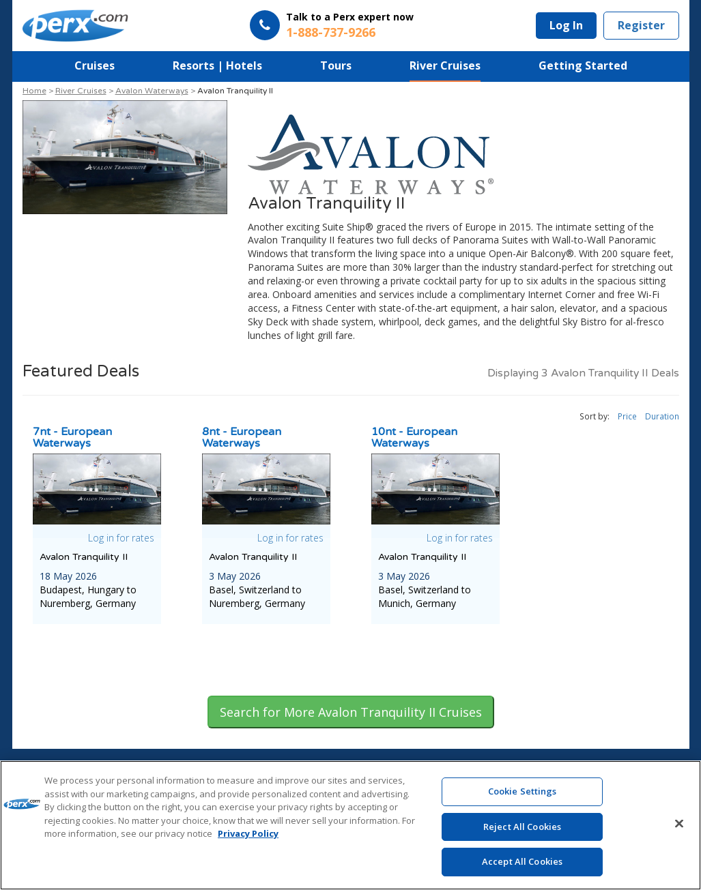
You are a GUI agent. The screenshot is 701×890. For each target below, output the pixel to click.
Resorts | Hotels (217, 65)
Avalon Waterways (151, 90)
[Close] (679, 827)
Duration (662, 416)
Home (34, 90)
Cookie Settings (522, 794)
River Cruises (445, 65)
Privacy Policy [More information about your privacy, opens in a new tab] (248, 837)
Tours (336, 65)
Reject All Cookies (522, 830)
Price (627, 416)
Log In (566, 25)
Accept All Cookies (522, 865)
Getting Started (583, 65)
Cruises (94, 65)
